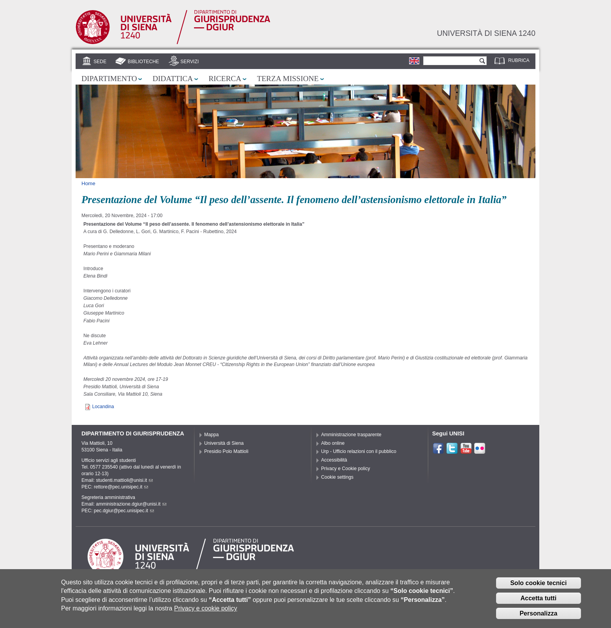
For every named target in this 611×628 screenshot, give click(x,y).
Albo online (332, 443)
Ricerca (224, 78)
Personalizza (538, 614)
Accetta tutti (538, 599)
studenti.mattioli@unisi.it (124, 480)
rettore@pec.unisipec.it (121, 487)
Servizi (189, 61)
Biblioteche (143, 61)
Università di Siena (224, 443)
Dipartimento (109, 78)
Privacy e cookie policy (205, 609)
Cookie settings (337, 477)
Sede (100, 61)
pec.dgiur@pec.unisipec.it (124, 510)
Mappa (211, 434)
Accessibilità (334, 460)
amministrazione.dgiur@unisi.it (131, 504)
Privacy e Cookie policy (345, 468)
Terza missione (287, 78)
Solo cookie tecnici (538, 583)
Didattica (172, 78)
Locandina (103, 406)
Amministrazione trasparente (351, 434)
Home (88, 183)
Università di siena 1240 (486, 33)
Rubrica (519, 60)
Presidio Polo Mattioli (226, 451)
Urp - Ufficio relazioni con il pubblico (358, 451)
